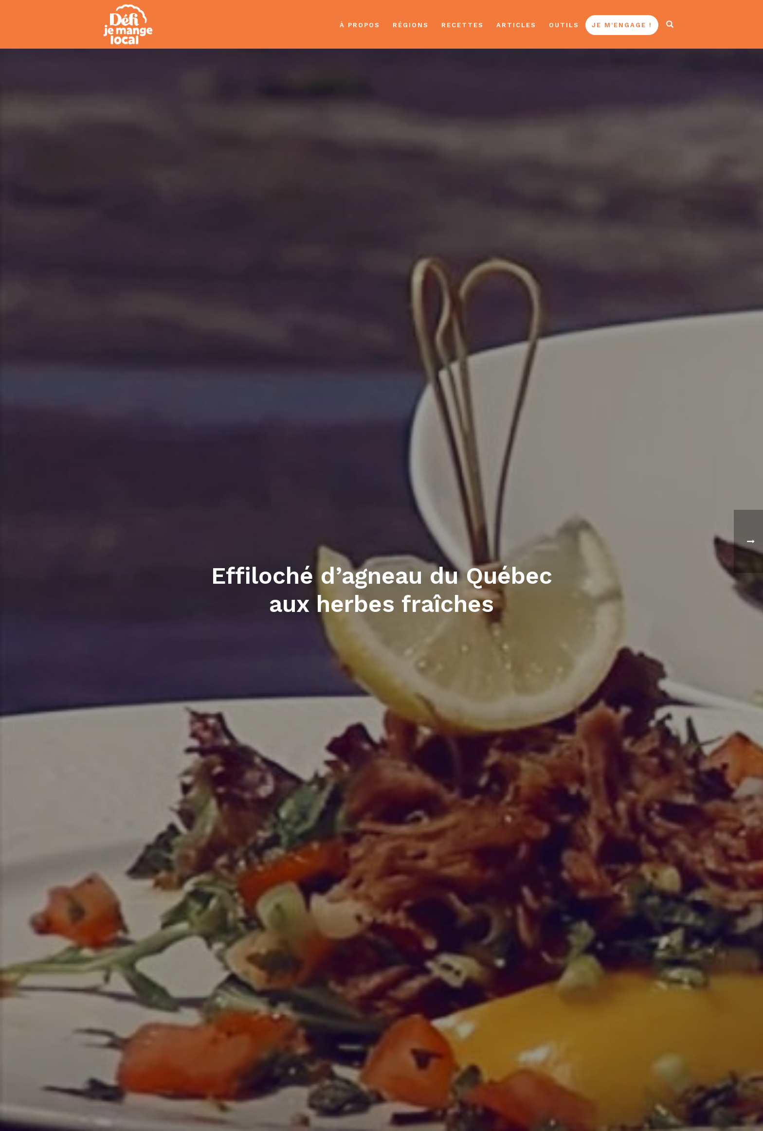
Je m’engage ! (622, 25)
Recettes (462, 25)
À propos (360, 25)
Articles (516, 25)
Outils (564, 25)
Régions (411, 25)
